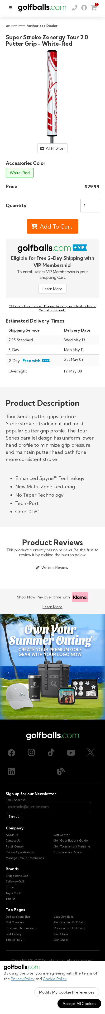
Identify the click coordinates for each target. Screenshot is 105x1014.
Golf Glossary (15, 922)
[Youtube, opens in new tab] (71, 752)
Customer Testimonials (21, 928)
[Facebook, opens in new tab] (11, 752)
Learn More (52, 288)
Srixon (10, 887)
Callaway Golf (15, 881)
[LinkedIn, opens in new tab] (11, 771)
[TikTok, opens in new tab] (51, 752)
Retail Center (15, 846)
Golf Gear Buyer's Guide (71, 840)
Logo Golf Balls (63, 916)
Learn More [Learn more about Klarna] (52, 606)
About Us (12, 835)
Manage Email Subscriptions (25, 858)
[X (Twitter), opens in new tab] (90, 752)
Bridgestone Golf (17, 875)
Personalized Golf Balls (69, 922)
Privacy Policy (22, 978)
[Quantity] (89, 205)
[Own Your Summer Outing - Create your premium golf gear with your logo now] (52, 667)
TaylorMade (14, 893)
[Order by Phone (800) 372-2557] (74, 7)
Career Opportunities (20, 852)
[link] (84, 7)
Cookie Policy (55, 978)
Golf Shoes (61, 939)
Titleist (10, 899)
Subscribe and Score (68, 852)
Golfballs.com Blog (18, 916)
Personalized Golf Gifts (69, 928)
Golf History (14, 934)
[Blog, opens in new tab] (61, 771)
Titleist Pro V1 (15, 939)
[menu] (10, 7)
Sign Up (14, 816)
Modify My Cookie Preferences (66, 992)
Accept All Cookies (79, 1003)
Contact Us (13, 840)
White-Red (20, 172)
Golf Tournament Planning (72, 846)
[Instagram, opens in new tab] (31, 752)
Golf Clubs (61, 934)
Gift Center (62, 835)
